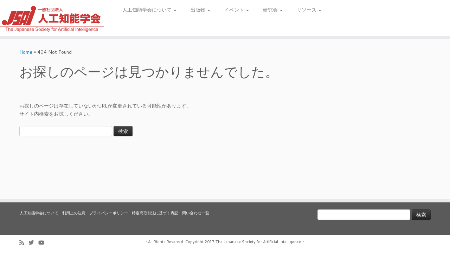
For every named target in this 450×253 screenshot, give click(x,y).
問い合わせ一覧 (195, 213)
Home (25, 52)
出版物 (200, 9)
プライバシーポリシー (108, 213)
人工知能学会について (149, 9)
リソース (309, 9)
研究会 (273, 9)
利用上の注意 (73, 213)
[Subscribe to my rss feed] (23, 242)
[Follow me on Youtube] (43, 242)
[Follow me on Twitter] (33, 242)
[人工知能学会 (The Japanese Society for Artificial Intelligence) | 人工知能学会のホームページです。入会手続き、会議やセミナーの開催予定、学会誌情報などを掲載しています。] (52, 18)
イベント (236, 9)
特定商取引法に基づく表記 (155, 213)
